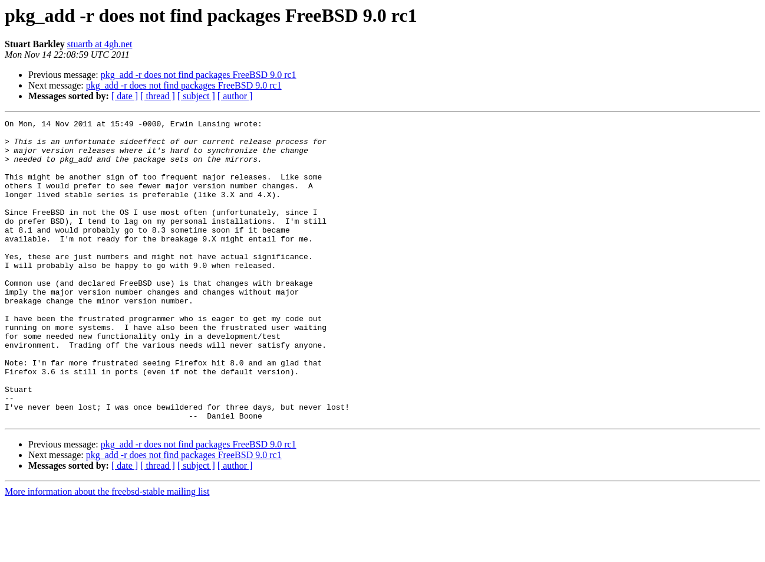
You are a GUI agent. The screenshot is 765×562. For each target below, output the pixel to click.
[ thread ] (157, 96)
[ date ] (124, 96)
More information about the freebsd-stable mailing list (107, 552)
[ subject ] (196, 96)
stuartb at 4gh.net (100, 44)
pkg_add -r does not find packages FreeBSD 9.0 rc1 (198, 75)
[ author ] (235, 96)
